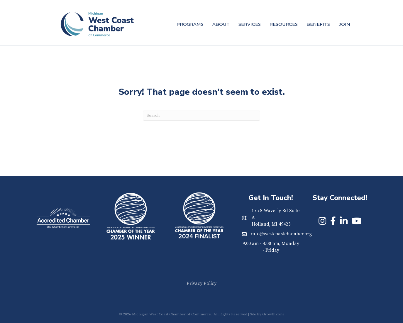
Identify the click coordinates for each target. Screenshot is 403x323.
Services (249, 24)
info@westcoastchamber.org (281, 234)
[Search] (201, 116)
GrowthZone (273, 314)
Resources (284, 24)
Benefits (318, 24)
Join (344, 24)
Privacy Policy (201, 283)
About (221, 24)
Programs (190, 24)
